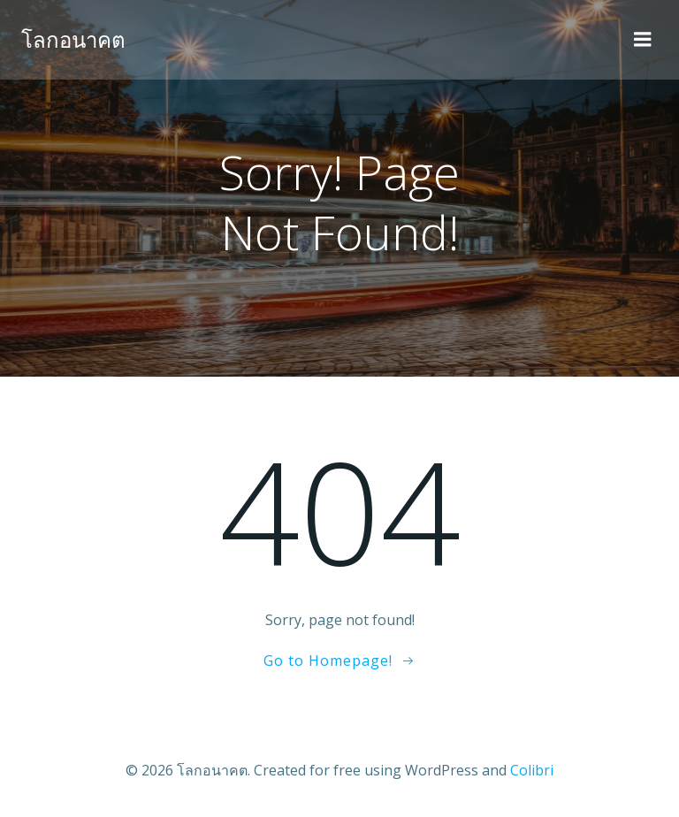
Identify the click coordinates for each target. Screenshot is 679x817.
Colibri (531, 770)
